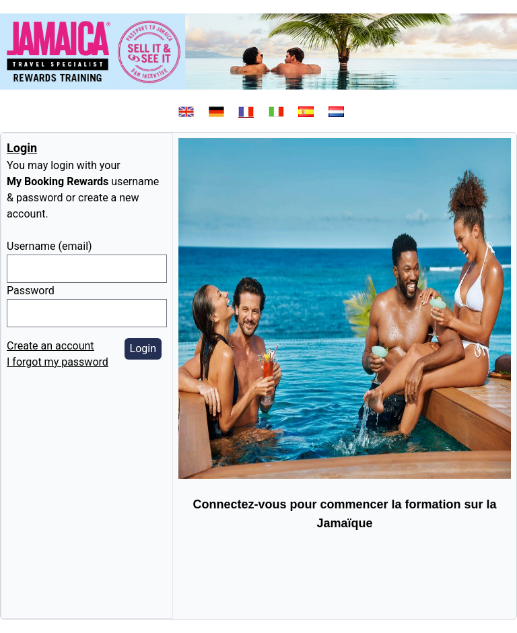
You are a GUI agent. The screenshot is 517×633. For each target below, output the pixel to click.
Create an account (50, 345)
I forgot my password (57, 362)
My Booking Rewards (57, 181)
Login (143, 348)
